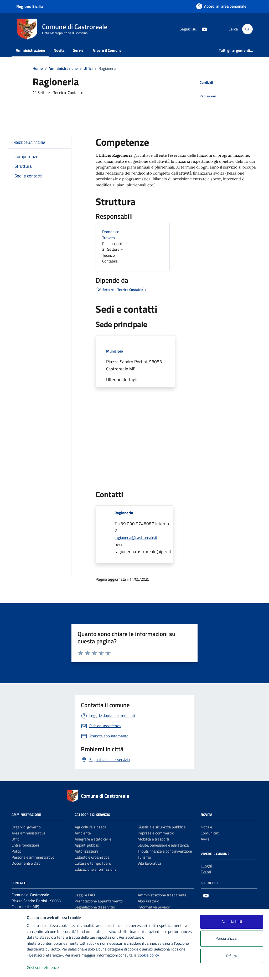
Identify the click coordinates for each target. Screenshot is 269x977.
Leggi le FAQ (85, 895)
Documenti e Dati (26, 863)
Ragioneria (124, 513)
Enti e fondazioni (25, 845)
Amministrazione (30, 50)
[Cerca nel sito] (247, 29)
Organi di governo (26, 827)
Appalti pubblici (87, 845)
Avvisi (205, 839)
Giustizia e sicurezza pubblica (162, 827)
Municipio (114, 351)
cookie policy (148, 955)
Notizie (206, 827)
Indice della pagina (39, 142)
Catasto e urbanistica (92, 857)
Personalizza (231, 938)
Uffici (16, 839)
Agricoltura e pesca (90, 827)
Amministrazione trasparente (162, 895)
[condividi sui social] (202, 82)
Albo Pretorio (148, 901)
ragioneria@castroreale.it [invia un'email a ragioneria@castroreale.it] (136, 537)
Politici (17, 851)
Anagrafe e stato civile (93, 839)
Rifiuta (231, 956)
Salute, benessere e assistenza (163, 845)
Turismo (144, 857)
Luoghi (206, 866)
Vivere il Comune (107, 50)
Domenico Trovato (110, 235)
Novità (59, 50)
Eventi (206, 872)
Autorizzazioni (86, 851)
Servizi (79, 50)
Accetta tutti (231, 921)
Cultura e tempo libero (93, 863)
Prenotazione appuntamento (99, 901)
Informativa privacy (154, 907)
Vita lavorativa (149, 863)
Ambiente (83, 833)
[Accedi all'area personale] (221, 6)
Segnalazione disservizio (95, 907)
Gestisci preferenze (48, 967)
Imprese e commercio (156, 833)
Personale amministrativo (33, 857)
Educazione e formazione (96, 869)
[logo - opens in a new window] (13, 967)
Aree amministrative (28, 833)
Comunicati (210, 833)
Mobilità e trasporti (153, 839)
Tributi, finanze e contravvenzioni (165, 851)
